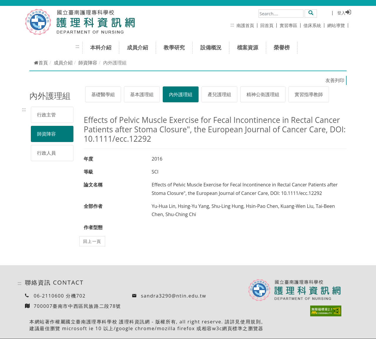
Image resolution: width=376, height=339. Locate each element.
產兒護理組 (219, 94)
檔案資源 (249, 47)
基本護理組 (142, 94)
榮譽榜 (283, 47)
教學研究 (176, 47)
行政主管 (46, 114)
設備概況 (212, 47)
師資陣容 (87, 62)
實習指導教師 (309, 94)
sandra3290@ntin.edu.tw (173, 296)
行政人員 (46, 153)
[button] (311, 13)
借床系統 (313, 25)
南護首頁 (246, 25)
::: (232, 24)
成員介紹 (139, 47)
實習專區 (290, 25)
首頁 (41, 62)
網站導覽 (337, 25)
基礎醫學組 (103, 94)
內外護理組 (180, 94)
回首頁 (268, 25)
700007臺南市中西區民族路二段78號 (77, 306)
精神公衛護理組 (262, 94)
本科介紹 (102, 47)
